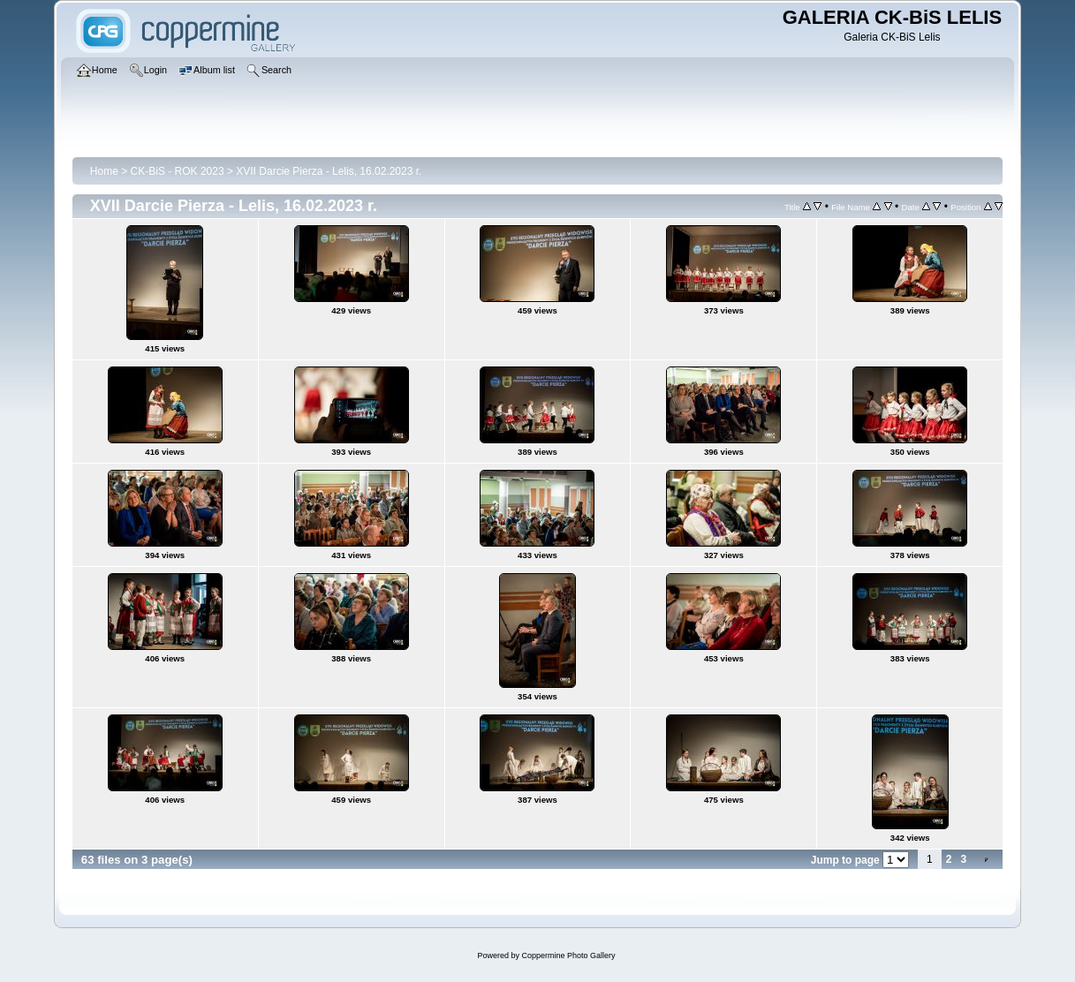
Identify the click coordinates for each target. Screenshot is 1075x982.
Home (104, 171)
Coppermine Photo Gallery (568, 955)
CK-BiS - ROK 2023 (177, 171)
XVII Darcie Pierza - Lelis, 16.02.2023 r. (328, 171)
